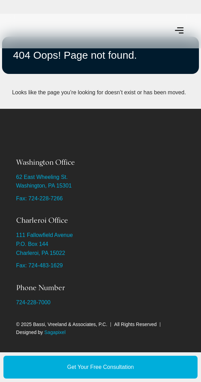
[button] (179, 31)
